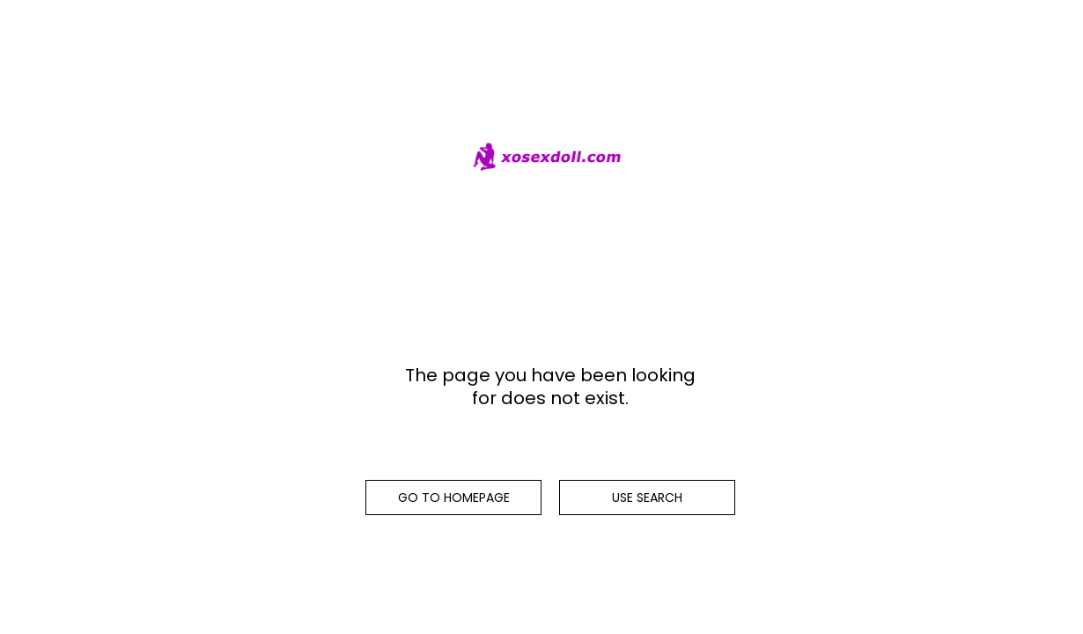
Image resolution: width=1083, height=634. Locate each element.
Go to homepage (454, 497)
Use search (647, 497)
